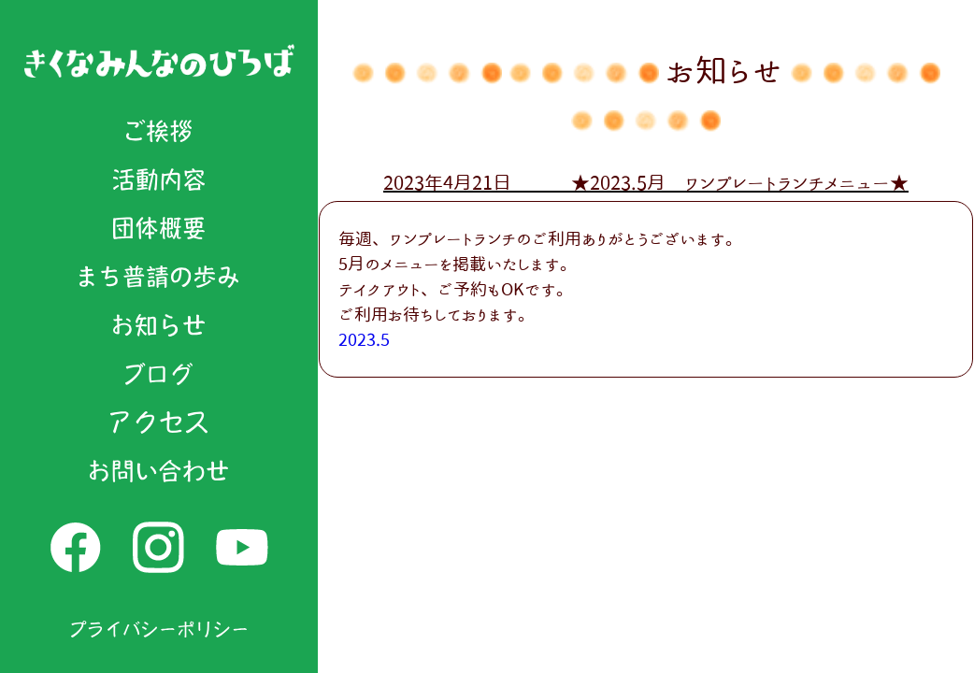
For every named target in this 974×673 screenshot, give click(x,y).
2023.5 (364, 339)
